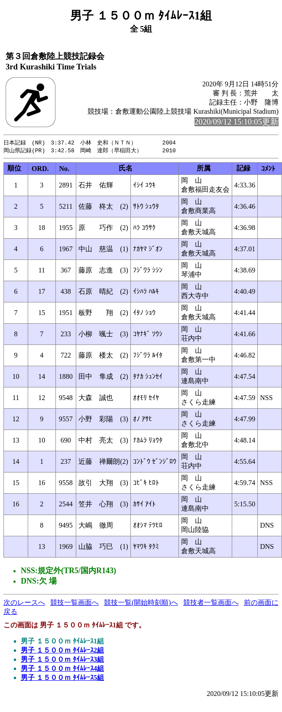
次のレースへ (24, 603)
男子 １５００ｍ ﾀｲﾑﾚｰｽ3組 (62, 660)
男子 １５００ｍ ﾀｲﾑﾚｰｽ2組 (62, 651)
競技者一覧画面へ (211, 603)
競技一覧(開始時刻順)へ (141, 603)
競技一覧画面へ (74, 603)
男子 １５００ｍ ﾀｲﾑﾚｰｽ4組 (62, 669)
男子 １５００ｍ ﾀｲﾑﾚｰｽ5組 (62, 678)
